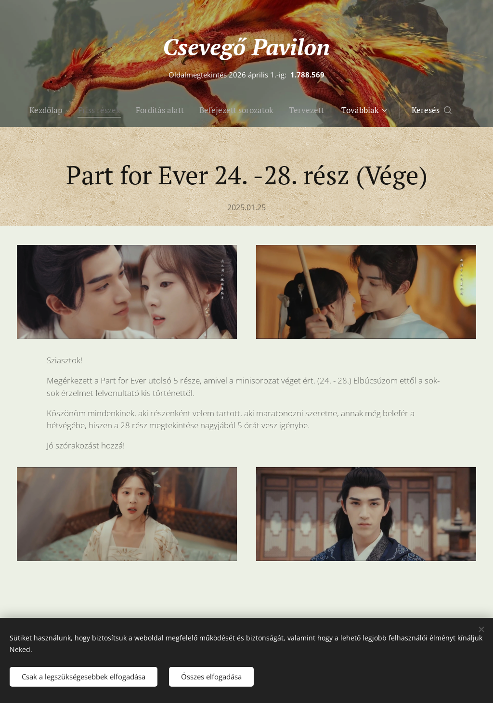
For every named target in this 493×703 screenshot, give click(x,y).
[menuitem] (46, 110)
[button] (451, 110)
